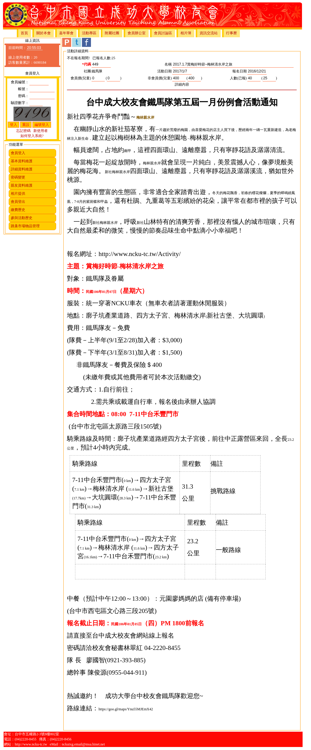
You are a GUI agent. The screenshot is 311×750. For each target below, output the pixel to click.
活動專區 (89, 33)
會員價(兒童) (81, 78)
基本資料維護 (21, 161)
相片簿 (185, 33)
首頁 (24, 33)
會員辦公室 (137, 33)
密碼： (23, 96)
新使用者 (40, 131)
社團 (87, 71)
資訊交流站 (209, 33)
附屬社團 (112, 33)
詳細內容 (182, 84)
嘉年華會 (66, 33)
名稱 (168, 64)
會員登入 (18, 153)
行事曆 (231, 33)
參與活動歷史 (21, 218)
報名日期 (239, 71)
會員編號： (20, 82)
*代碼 (86, 64)
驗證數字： (20, 103)
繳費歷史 (18, 210)
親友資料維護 (21, 185)
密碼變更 (18, 177)
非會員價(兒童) (160, 78)
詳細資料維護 (21, 169)
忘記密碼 (23, 131)
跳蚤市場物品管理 (25, 226)
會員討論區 (163, 33)
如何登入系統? (32, 136)
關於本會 (43, 33)
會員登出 (18, 202)
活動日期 (164, 71)
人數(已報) (238, 78)
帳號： (23, 89)
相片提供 (18, 193)
